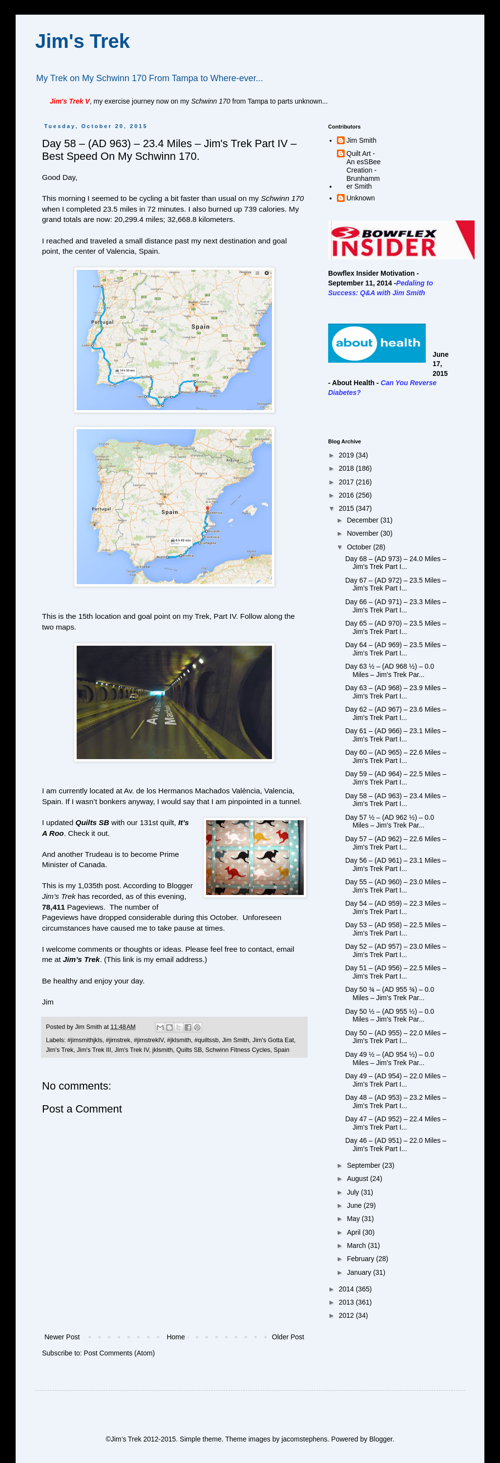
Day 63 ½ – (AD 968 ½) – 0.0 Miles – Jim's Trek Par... (389, 670)
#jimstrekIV (149, 1040)
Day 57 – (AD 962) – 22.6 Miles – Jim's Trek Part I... (395, 843)
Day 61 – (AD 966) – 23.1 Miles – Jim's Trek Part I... (395, 735)
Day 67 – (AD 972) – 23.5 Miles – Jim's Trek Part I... (395, 584)
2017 (347, 482)
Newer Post (62, 1337)
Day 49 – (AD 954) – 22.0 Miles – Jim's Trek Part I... (395, 1080)
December (363, 520)
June (355, 1205)
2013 (347, 1302)
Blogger (380, 1439)
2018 (347, 468)
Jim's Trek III (94, 1050)
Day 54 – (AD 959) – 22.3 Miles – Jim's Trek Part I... (395, 907)
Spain (282, 1050)
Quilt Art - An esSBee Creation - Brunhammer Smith (364, 170)
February (361, 1259)
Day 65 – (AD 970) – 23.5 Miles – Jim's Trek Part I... (395, 627)
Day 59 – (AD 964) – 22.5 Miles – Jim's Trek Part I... (395, 778)
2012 (347, 1315)
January (360, 1272)
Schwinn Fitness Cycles (238, 1050)
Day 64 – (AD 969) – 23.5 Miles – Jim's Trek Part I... (395, 649)
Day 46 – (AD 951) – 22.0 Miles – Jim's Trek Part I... (395, 1144)
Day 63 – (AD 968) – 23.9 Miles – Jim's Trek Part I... (395, 692)
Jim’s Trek (81, 959)
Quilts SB (92, 822)
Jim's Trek (82, 41)
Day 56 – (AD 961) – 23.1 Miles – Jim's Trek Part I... (395, 864)
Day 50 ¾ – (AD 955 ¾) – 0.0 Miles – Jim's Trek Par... (389, 993)
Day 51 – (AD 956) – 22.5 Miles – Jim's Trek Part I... (395, 972)
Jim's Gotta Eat (273, 1040)
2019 (347, 455)
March (357, 1245)
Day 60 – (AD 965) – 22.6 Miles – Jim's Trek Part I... (395, 756)
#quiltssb (206, 1040)
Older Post (288, 1337)
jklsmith (162, 1050)
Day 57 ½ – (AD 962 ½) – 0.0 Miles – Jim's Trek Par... (389, 821)
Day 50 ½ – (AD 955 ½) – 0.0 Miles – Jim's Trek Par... (389, 1015)
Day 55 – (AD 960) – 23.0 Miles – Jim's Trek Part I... (395, 886)
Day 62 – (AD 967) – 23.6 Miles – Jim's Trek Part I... (395, 713)
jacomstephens (304, 1439)
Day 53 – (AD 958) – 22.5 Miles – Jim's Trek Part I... (395, 929)
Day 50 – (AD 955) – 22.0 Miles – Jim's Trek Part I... (395, 1037)
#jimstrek (117, 1040)
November (363, 533)
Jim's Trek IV (132, 1050)
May (354, 1219)
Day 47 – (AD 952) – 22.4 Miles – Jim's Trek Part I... (395, 1123)
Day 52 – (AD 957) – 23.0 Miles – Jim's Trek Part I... (395, 950)
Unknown (361, 198)
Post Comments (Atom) (119, 1353)
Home (176, 1337)
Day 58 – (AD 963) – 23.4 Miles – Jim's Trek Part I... (395, 800)
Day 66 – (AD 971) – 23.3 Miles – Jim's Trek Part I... (395, 606)
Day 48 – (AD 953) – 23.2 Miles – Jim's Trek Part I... (395, 1101)
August (358, 1178)
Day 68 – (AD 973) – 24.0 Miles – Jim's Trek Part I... (395, 563)
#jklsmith (179, 1040)
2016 (347, 495)
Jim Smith (235, 1040)
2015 (347, 508)
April (354, 1232)
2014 (347, 1289)
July (354, 1192)
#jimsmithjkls (84, 1040)
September (364, 1165)
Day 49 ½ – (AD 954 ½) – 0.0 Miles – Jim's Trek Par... (389, 1058)
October (360, 547)
